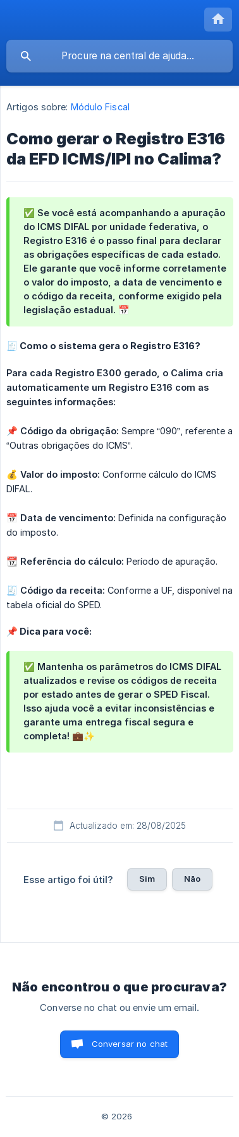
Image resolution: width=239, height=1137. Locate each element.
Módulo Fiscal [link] (100, 106)
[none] (218, 20)
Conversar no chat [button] (130, 1044)
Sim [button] (147, 879)
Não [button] (192, 879)
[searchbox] (119, 56)
